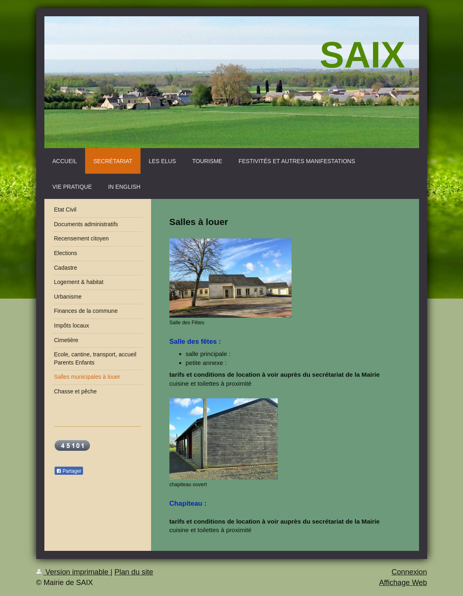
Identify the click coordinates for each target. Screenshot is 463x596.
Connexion (409, 572)
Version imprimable (73, 572)
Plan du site (133, 572)
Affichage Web (403, 583)
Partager (68, 471)
